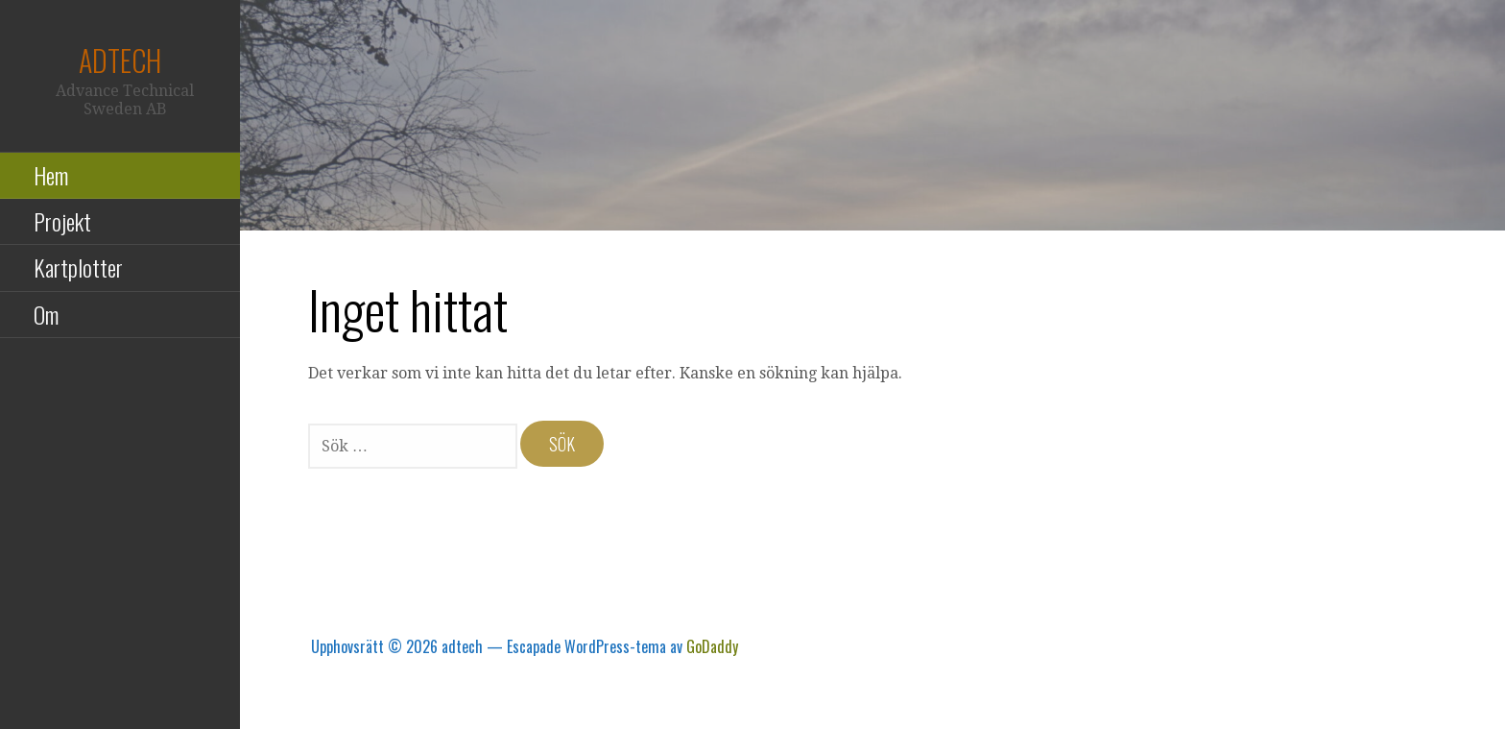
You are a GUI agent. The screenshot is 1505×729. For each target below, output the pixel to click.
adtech (120, 60)
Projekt (62, 221)
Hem (51, 175)
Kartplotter (78, 267)
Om (46, 314)
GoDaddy (712, 646)
